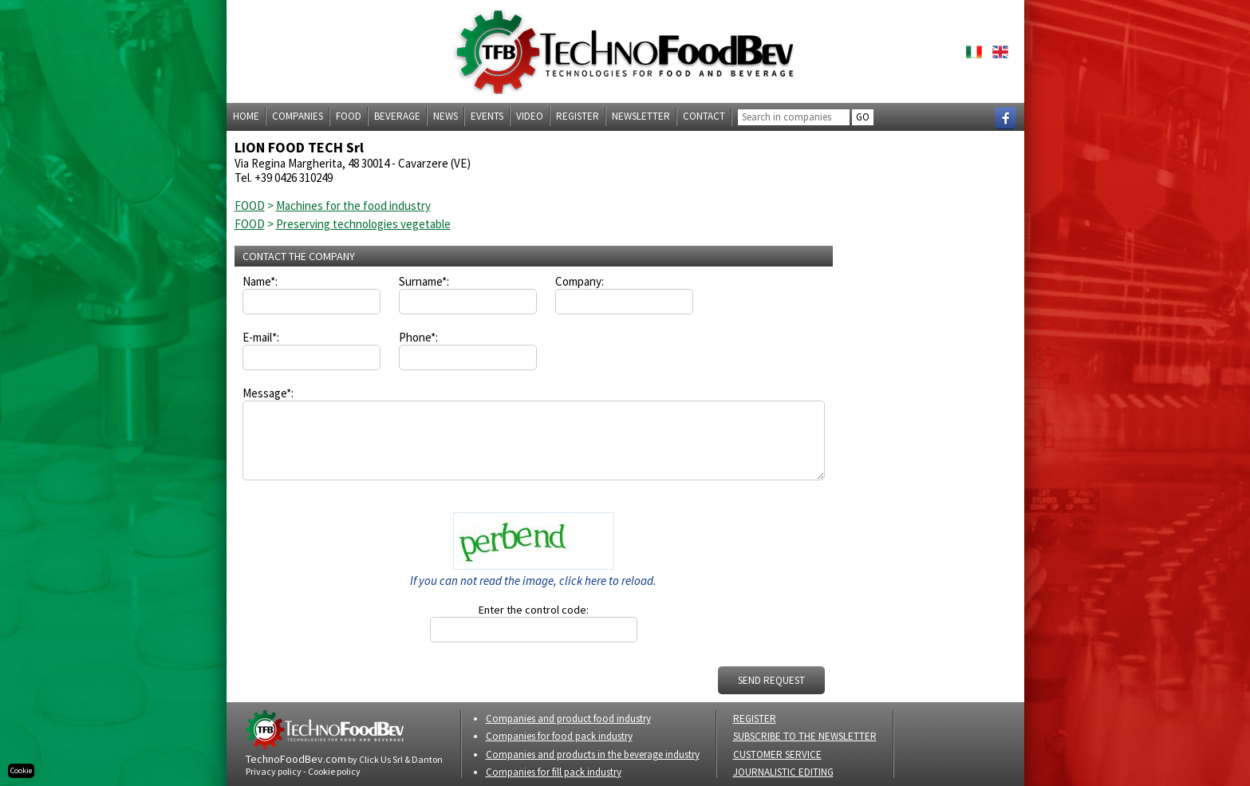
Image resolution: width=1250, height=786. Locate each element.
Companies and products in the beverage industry (593, 754)
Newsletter (641, 116)
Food (348, 116)
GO (862, 117)
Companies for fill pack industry (553, 772)
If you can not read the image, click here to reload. (533, 580)
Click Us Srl (381, 759)
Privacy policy (274, 771)
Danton (427, 759)
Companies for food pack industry (559, 736)
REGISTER (754, 718)
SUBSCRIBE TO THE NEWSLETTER (805, 736)
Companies (297, 116)
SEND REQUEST (771, 680)
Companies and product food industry (568, 718)
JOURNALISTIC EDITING (783, 772)
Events (487, 116)
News (445, 116)
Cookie (21, 770)
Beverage (397, 116)
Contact (704, 116)
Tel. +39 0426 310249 (284, 177)
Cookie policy (334, 771)
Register (577, 116)
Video (529, 116)
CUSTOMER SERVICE (777, 754)
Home (246, 116)
